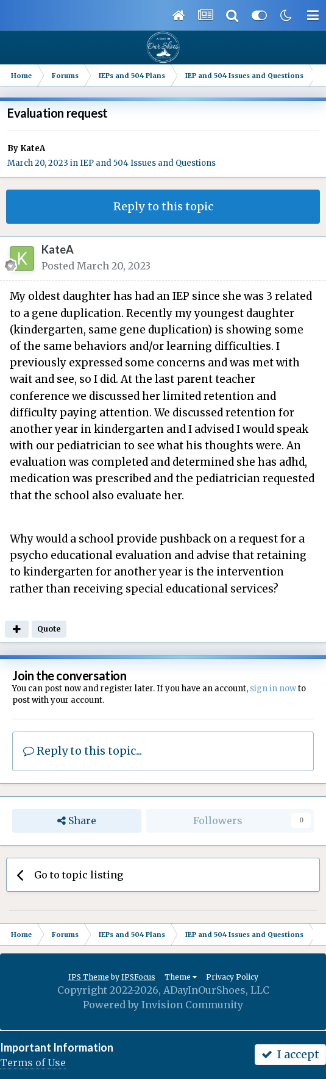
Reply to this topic (163, 206)
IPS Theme (88, 976)
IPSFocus (138, 976)
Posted (96, 266)
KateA (32, 148)
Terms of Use (33, 1062)
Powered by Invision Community (163, 1005)
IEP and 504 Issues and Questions (148, 163)
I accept (290, 1054)
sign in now (273, 688)
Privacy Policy (232, 976)
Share (76, 821)
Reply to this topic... (82, 751)
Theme (181, 976)
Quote (48, 628)
